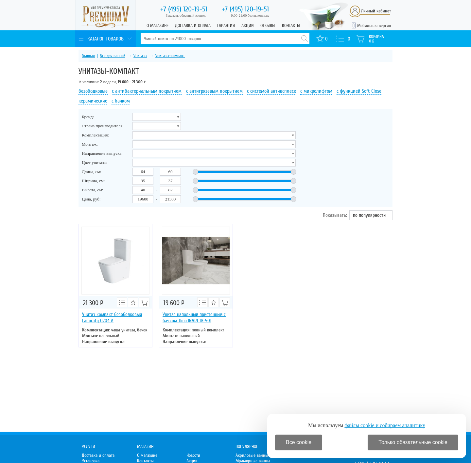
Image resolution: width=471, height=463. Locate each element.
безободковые (93, 91)
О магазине (157, 25)
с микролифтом (316, 91)
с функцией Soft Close (359, 91)
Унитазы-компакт (170, 55)
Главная (88, 55)
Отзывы (267, 25)
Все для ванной (112, 55)
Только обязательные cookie (412, 442)
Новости (193, 455)
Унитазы (140, 55)
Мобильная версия (374, 25)
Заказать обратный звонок (186, 15)
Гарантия (226, 25)
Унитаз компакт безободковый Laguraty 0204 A (112, 317)
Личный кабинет (376, 11)
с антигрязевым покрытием (214, 91)
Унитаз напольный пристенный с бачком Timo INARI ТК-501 (194, 317)
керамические (92, 101)
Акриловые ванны (252, 455)
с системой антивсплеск (271, 91)
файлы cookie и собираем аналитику (384, 425)
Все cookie (298, 442)
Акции (247, 25)
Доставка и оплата (193, 25)
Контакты (291, 25)
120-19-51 (183, 9)
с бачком (121, 101)
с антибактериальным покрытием (147, 91)
